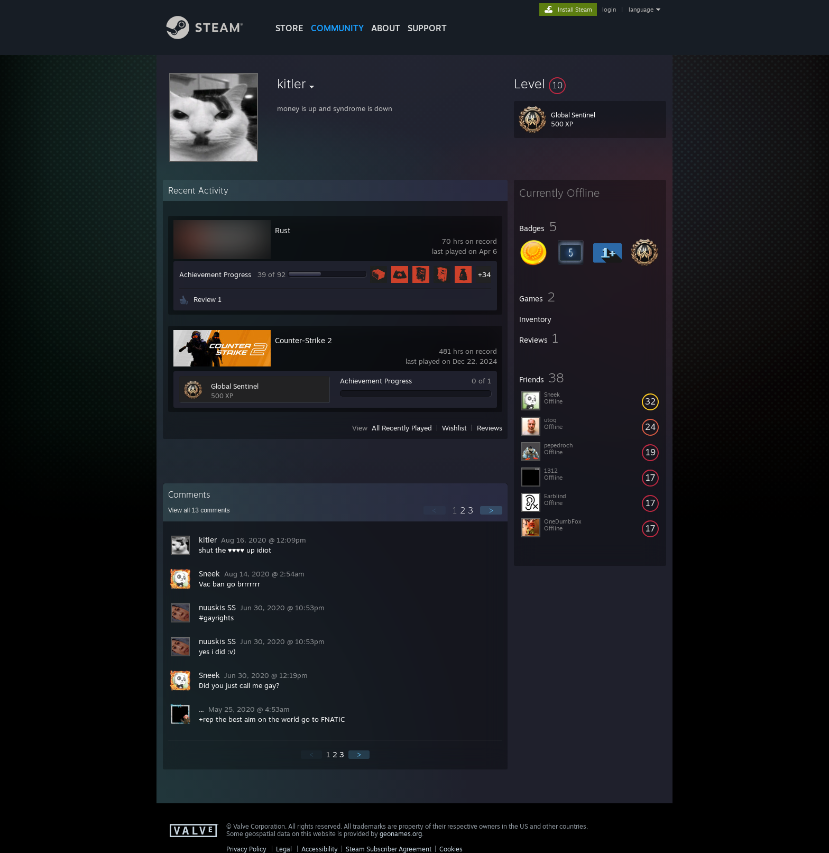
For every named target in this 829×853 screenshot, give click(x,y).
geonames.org (401, 834)
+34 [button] (484, 274)
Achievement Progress (215, 274)
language (641, 9)
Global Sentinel (235, 386)
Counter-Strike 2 (303, 340)
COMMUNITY (337, 28)
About (385, 28)
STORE (289, 28)
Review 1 (208, 299)
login (609, 9)
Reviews (489, 428)
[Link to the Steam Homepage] (212, 36)
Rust (282, 230)
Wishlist (454, 428)
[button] (590, 83)
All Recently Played (402, 428)
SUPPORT (427, 28)
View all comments (199, 510)
